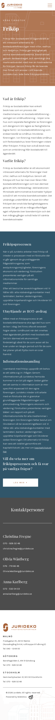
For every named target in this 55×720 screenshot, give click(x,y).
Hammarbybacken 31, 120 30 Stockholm (22, 677)
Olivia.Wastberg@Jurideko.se (18, 571)
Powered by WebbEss (19, 697)
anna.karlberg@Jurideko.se (17, 593)
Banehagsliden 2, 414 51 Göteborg (19, 660)
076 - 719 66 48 (11, 566)
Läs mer (19, 483)
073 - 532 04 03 (11, 588)
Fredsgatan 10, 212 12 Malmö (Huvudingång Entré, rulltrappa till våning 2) (24, 642)
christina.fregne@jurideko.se (18, 548)
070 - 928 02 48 (11, 543)
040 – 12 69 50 (13, 648)
